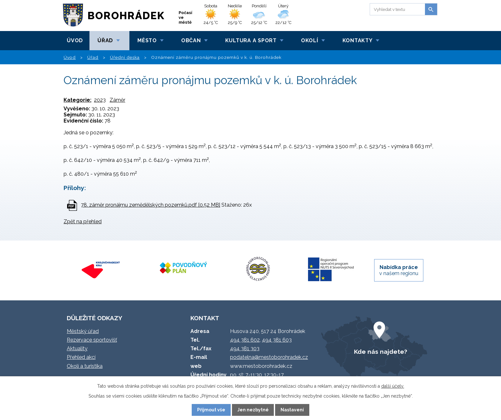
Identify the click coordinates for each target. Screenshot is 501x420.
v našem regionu (398, 270)
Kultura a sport (251, 40)
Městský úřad (83, 331)
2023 (100, 100)
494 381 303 (244, 348)
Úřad (105, 40)
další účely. (392, 386)
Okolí (309, 40)
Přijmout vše (211, 409)
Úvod (75, 40)
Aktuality (77, 348)
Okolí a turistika (85, 366)
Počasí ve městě (185, 17)
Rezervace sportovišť (92, 340)
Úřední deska (125, 57)
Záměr (117, 100)
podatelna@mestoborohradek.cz (269, 357)
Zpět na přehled (83, 221)
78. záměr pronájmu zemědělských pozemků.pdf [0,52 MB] (150, 205)
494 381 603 (277, 340)
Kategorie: (77, 100)
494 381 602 (245, 340)
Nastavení (292, 409)
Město (147, 40)
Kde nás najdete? (380, 351)
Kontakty (358, 40)
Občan (191, 40)
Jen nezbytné (253, 409)
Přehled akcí (81, 357)
